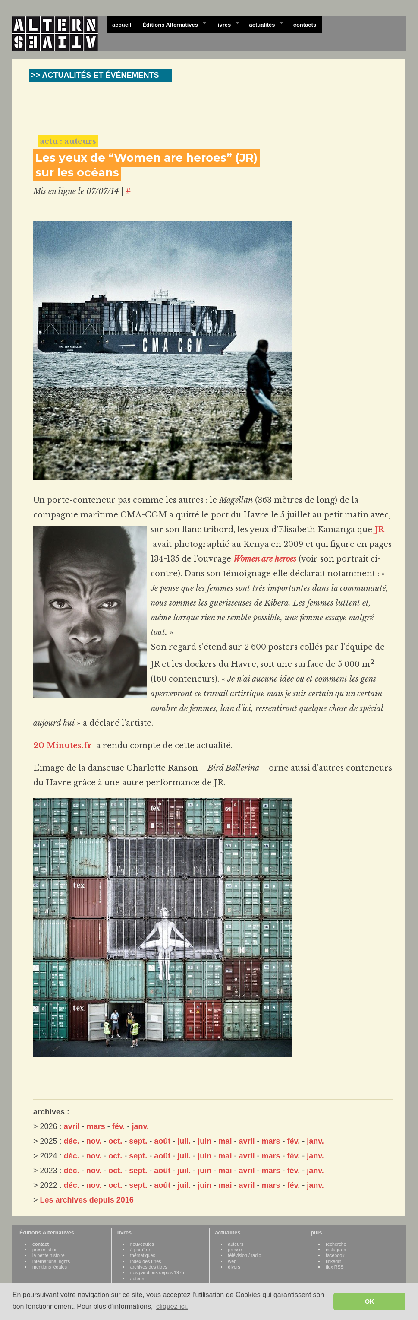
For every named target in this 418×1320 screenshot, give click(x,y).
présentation (45, 1249)
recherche (336, 1244)
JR (379, 529)
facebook (335, 1255)
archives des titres (148, 1266)
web (232, 1261)
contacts (304, 25)
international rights (51, 1261)
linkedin (333, 1261)
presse (235, 1249)
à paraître (140, 1249)
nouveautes (142, 1244)
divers (234, 1266)
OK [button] (369, 1301)
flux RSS (334, 1266)
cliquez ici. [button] (172, 1306)
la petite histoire (48, 1255)
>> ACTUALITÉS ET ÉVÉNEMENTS (95, 75)
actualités (263, 24)
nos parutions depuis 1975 (157, 1272)
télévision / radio (244, 1255)
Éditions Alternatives (171, 24)
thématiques (142, 1255)
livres (225, 24)
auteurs (138, 1278)
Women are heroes (264, 559)
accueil (121, 25)
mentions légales (49, 1266)
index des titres (145, 1261)
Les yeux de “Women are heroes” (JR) (146, 158)
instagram (336, 1249)
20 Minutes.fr (62, 745)
